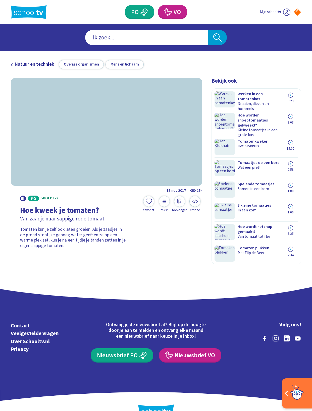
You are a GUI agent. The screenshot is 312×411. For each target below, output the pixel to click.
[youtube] (297, 321)
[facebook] (264, 321)
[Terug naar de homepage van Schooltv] (29, 12)
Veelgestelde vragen (35, 317)
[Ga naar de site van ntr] (292, 366)
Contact (20, 309)
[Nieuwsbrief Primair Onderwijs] (122, 339)
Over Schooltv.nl (30, 325)
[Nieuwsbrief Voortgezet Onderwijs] (190, 339)
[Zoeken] (217, 37)
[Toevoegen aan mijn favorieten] (148, 204)
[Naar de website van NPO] (297, 12)
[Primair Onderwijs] (144, 12)
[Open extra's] (297, 393)
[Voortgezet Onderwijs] (168, 12)
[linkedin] (286, 321)
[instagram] (275, 321)
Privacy (20, 332)
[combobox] (146, 37)
